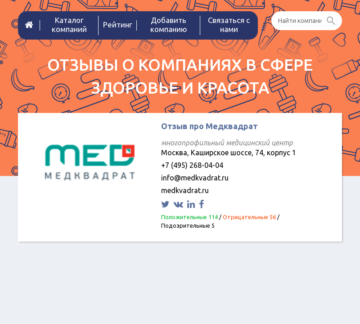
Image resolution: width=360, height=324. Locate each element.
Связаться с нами (229, 24)
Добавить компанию (168, 24)
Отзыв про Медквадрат (209, 126)
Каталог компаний (69, 24)
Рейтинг (117, 24)
